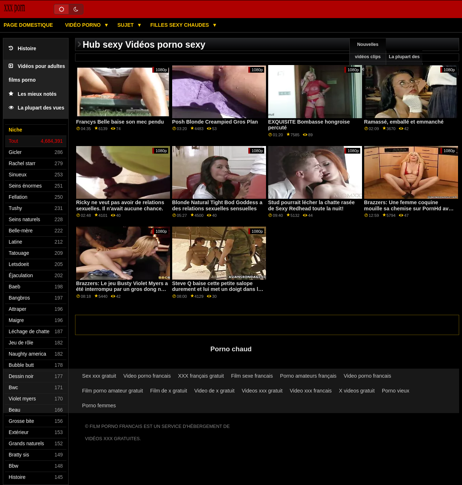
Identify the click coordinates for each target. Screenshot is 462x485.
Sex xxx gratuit (99, 376)
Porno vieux (395, 391)
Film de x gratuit (168, 391)
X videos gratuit (357, 391)
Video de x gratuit (214, 391)
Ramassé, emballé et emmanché (404, 122)
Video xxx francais (311, 391)
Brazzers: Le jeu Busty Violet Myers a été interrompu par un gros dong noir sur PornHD (122, 289)
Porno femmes (99, 405)
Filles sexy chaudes (180, 25)
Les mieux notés (33, 94)
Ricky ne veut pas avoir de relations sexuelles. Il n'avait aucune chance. (120, 205)
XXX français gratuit (201, 376)
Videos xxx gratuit (262, 391)
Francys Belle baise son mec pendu (120, 122)
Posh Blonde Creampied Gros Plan (215, 122)
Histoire (22, 48)
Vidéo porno (83, 25)
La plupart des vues (36, 108)
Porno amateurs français (308, 376)
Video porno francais (147, 376)
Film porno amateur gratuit (112, 391)
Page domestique (28, 25)
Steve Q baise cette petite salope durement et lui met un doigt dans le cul (216, 289)
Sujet (126, 25)
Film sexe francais (252, 376)
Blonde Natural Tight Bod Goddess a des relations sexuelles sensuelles (217, 205)
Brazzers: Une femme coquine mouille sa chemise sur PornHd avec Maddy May (409, 208)
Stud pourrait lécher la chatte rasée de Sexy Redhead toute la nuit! (311, 205)
